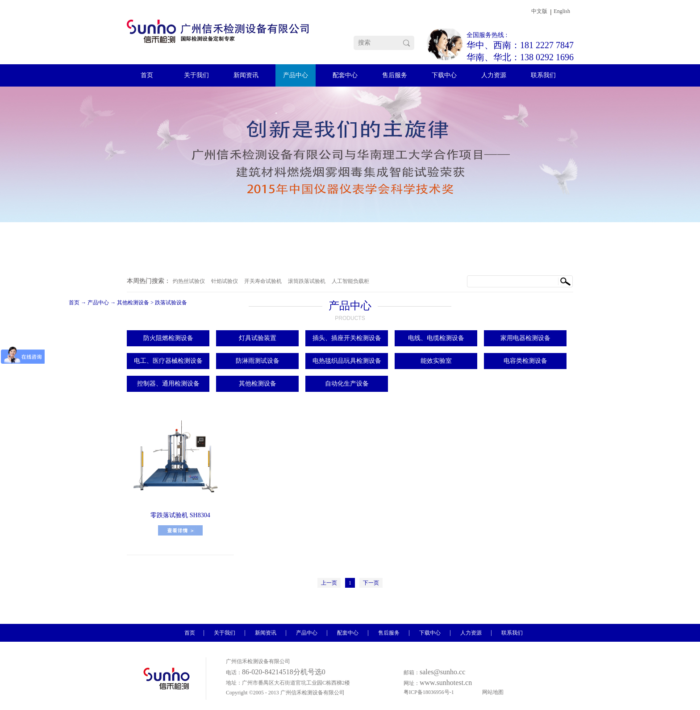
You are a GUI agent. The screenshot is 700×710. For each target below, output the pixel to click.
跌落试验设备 (171, 302)
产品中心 (98, 302)
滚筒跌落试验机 (306, 281)
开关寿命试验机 (263, 281)
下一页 (371, 583)
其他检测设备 (133, 302)
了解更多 (180, 530)
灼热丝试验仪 (189, 281)
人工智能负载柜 (350, 281)
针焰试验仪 (224, 281)
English (562, 11)
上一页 (329, 583)
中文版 (539, 11)
